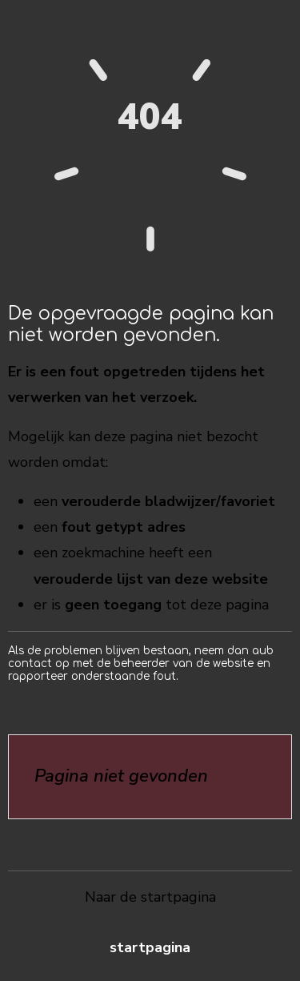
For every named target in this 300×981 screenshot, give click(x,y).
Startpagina (150, 947)
